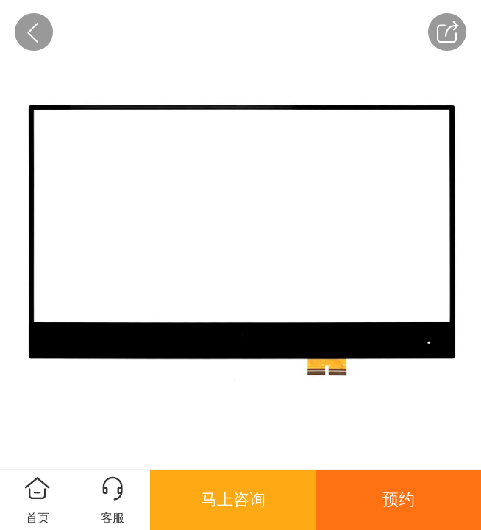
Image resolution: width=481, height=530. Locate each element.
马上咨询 (233, 499)
